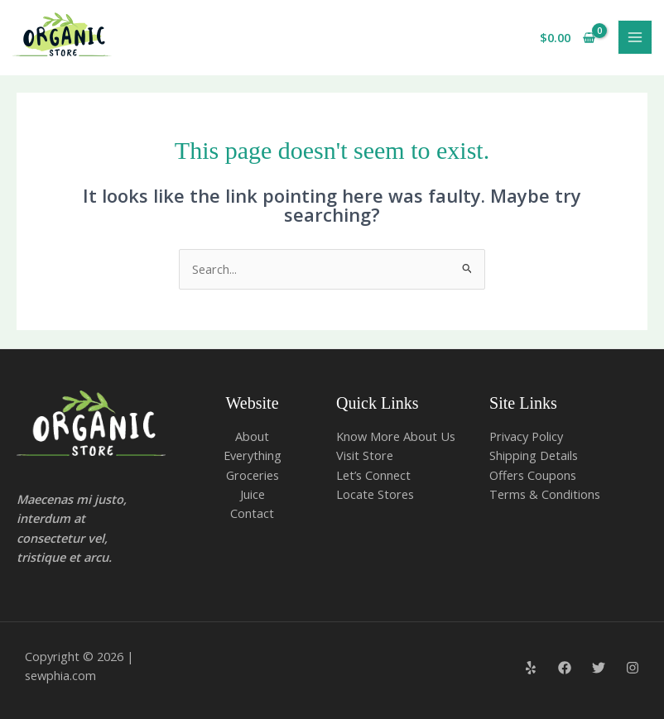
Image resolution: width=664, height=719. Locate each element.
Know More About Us (395, 436)
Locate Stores (375, 494)
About (252, 436)
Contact (252, 513)
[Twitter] (598, 667)
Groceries (252, 475)
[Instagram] (632, 667)
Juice (252, 494)
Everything (252, 455)
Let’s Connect (373, 475)
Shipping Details (533, 455)
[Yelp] (530, 667)
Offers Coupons (532, 475)
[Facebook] (564, 667)
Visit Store (364, 455)
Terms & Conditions (544, 494)
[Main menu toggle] (635, 37)
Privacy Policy (526, 436)
